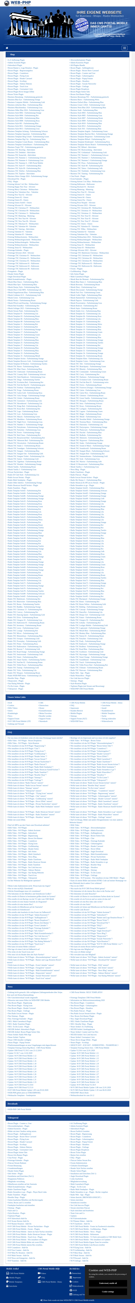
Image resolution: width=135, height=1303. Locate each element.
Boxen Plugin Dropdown (79, 89)
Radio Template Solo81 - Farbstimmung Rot (86, 594)
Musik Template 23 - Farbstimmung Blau (23, 340)
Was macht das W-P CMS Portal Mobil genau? (87, 889)
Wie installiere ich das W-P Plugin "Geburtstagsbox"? (89, 751)
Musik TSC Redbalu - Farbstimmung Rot (85, 435)
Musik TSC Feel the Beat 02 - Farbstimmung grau (26, 385)
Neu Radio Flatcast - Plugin (80, 1011)
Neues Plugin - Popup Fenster (18, 1043)
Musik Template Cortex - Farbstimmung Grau (87, 361)
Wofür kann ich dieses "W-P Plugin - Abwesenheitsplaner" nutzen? (32, 957)
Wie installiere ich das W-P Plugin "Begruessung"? (26, 746)
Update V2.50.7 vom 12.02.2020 (19, 1053)
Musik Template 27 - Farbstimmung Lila (22, 345)
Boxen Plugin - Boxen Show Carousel (84, 71)
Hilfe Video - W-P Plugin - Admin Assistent (23, 830)
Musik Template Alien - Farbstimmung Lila (86, 359)
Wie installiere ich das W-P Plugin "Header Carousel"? (90, 754)
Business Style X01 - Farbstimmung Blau (85, 129)
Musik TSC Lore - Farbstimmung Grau (22, 414)
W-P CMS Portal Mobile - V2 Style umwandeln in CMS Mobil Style (95, 1237)
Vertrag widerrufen (108, 719)
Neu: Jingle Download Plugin (81, 1019)
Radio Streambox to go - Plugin (81, 485)
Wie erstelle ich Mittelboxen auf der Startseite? (25, 907)
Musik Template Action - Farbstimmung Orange (25, 359)
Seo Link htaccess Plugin (79, 678)
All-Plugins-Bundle (77, 65)
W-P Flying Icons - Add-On (80, 1248)
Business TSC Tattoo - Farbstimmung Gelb (85, 168)
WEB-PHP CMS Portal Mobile (81, 689)
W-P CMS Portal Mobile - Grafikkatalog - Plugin (88, 1229)
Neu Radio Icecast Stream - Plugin (20, 1014)
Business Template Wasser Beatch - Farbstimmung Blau (90, 145)
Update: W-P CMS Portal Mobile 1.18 (21, 1064)
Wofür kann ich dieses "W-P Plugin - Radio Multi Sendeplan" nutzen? (33, 807)
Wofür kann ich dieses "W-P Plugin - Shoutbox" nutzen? (28, 817)
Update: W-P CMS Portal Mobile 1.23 (84, 1069)
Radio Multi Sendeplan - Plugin (19, 480)
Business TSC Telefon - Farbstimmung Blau (24, 171)
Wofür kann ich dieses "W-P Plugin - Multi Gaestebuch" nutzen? (93, 801)
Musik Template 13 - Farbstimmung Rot (22, 327)
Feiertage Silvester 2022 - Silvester (83, 250)
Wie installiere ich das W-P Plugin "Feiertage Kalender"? (28, 928)
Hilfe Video (74, 825)
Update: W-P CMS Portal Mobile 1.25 (84, 1072)
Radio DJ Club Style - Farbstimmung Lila (23, 475)
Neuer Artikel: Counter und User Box (83, 1032)
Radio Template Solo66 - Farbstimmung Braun (25, 575)
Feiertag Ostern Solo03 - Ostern (19, 203)
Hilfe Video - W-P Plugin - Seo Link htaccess (24, 867)
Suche (103, 716)
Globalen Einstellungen (78, 1166)
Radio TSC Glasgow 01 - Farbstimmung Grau (24, 620)
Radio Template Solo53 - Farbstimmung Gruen (87, 557)
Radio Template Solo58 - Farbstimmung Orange (25, 565)
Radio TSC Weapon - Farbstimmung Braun (23, 673)
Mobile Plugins (75, 713)
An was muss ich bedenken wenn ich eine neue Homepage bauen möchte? (35, 738)
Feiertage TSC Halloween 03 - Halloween (23, 266)
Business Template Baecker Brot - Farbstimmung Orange (91, 134)
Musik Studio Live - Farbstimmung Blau (85, 311)
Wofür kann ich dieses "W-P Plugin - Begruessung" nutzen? (92, 793)
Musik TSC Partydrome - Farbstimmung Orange (25, 427)
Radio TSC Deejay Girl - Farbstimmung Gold (86, 615)
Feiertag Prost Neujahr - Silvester (82, 203)
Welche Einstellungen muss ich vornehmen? (24, 891)
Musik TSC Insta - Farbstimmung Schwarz (85, 403)
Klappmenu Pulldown (15, 1179)
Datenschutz (43, 705)
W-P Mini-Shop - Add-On (79, 1253)
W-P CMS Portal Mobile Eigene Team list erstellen (88, 1242)
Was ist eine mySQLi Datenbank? (20, 889)
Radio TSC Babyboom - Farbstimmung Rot (23, 599)
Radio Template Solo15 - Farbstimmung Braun (87, 507)
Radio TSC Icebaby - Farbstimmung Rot (85, 623)
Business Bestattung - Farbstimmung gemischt (24, 97)
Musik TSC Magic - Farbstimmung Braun (85, 414)
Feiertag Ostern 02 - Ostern (17, 197)
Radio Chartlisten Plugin (16, 1189)
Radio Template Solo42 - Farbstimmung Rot (24, 544)
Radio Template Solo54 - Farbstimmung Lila (24, 559)
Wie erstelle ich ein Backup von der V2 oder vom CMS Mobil (30, 899)
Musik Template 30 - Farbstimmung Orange (86, 348)
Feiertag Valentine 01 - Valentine (19, 232)
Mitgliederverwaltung (78, 1182)
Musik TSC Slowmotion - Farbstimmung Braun (25, 443)
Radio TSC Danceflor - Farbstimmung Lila (85, 612)
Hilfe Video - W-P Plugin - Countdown (22, 841)
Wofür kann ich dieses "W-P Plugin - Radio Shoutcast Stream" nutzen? (33, 812)
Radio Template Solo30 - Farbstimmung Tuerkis (25, 528)
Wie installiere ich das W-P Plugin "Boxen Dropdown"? (28, 920)
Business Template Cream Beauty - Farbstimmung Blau (28, 142)
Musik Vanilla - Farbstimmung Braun (21, 467)
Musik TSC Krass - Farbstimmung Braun (85, 406)
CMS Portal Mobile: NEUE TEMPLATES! (86, 992)
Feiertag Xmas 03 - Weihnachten (82, 248)
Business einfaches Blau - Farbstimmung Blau (24, 105)
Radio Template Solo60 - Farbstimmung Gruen (25, 567)
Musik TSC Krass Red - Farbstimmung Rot (23, 409)
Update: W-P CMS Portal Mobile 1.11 (84, 1053)
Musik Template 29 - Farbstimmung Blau (23, 348)
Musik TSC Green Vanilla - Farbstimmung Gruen (88, 398)
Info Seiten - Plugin (15, 1174)
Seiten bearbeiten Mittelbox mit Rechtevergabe (25, 1200)
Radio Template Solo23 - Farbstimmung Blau (86, 517)
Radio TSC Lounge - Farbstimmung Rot (22, 631)
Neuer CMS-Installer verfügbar (19, 1040)
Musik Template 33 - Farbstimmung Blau (23, 353)
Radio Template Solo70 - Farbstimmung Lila (24, 580)
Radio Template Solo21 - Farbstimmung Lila (86, 514)
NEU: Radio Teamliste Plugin (18, 1024)
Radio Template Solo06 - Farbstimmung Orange (25, 496)
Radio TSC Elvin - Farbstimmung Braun (22, 617)
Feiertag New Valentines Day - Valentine (22, 192)
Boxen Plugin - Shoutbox (79, 81)
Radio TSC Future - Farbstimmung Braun (85, 617)
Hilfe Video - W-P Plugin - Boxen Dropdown (24, 741)
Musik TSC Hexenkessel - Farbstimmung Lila (24, 403)
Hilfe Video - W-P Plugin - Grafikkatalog (22, 846)
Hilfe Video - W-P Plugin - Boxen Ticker (85, 741)
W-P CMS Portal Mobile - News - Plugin (85, 1232)
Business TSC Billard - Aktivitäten (82, 147)
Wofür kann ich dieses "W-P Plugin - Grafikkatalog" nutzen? (30, 799)
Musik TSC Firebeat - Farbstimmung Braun (23, 388)
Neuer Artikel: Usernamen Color (82, 1037)
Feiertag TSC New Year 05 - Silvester (83, 219)
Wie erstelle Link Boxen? (79, 910)
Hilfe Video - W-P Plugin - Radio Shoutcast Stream (26, 862)
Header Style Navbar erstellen (81, 1168)
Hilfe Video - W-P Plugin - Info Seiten (21, 852)
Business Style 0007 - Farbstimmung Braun (86, 118)
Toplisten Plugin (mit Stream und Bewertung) (86, 686)
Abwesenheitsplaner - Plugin (18, 1126)
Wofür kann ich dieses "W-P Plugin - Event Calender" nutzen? (30, 965)
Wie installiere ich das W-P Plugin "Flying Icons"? (26, 751)
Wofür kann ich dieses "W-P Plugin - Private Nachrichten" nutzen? (32, 804)
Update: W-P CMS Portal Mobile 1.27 (84, 1074)
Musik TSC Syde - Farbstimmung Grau (84, 459)
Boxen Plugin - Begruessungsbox (20, 71)
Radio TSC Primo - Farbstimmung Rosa (22, 644)
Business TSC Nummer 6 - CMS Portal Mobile (25, 163)
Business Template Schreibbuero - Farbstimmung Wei (27, 145)
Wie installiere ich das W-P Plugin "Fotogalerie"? (88, 928)
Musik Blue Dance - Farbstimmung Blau (22, 282)
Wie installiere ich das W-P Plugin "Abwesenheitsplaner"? (91, 743)
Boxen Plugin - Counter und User (82, 73)
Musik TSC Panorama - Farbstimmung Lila (86, 425)
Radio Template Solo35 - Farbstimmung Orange (87, 533)
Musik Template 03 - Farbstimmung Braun (23, 316)
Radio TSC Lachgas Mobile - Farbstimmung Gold (88, 625)
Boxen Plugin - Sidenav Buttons (19, 84)
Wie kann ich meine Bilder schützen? (21, 947)
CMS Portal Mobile (77, 703)
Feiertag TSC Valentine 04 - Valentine (21, 226)
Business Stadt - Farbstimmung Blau (83, 110)
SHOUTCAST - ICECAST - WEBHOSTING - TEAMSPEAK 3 (93, 1045)
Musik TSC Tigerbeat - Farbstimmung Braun (24, 462)
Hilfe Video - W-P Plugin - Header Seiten (23, 849)
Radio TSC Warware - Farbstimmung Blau (85, 670)
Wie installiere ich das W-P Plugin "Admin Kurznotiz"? (28, 915)
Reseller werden (44, 716)
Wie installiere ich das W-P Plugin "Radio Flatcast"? (27, 764)
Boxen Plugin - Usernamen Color (20, 89)
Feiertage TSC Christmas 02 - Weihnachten (86, 256)
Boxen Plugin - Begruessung (80, 1134)
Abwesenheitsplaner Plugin (80, 60)
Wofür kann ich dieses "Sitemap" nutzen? (23, 788)
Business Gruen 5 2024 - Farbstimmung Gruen (87, 105)
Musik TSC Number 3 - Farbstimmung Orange (25, 425)
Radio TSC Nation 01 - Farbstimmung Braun (86, 636)
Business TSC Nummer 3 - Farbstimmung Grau (87, 158)
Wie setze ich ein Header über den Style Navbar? (25, 955)
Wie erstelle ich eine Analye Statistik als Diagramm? (27, 902)
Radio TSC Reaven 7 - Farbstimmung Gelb (23, 649)
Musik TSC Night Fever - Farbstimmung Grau (24, 422)
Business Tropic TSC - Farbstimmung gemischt (25, 147)
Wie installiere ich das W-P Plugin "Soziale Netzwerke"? (91, 939)
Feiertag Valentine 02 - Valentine (82, 232)
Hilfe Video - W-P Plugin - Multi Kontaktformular (88, 854)
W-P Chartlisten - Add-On (79, 1224)
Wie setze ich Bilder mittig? (80, 952)
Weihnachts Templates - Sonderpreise (21, 1095)
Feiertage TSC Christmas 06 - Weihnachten (86, 261)
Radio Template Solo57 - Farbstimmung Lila (86, 562)
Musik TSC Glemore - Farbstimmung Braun (86, 396)
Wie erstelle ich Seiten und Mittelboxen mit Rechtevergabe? (92, 907)
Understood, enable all (108, 1283)
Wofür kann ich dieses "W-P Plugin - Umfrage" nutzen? (90, 817)
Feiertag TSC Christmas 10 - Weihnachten (85, 211)
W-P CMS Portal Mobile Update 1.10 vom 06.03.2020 (90, 1090)
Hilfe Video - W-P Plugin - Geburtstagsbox (85, 844)
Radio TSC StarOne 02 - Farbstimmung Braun (24, 662)
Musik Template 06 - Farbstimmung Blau (23, 319)
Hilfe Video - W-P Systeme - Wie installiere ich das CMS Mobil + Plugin (97, 878)
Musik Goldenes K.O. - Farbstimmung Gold (24, 295)
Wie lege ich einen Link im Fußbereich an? (23, 949)
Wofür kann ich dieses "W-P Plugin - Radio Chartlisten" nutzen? (93, 804)
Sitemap (73, 716)
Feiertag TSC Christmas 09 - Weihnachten (23, 211)
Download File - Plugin (16, 179)
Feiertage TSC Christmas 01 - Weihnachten (23, 256)
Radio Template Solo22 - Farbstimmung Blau (24, 517)
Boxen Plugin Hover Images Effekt (20, 92)
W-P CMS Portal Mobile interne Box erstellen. (25, 1245)
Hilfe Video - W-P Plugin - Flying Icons (22, 844)
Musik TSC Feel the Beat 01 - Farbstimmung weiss (89, 382)
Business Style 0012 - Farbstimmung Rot (85, 126)
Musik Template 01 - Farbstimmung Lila (22, 314)
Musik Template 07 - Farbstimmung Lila (85, 319)
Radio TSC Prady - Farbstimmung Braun (85, 641)
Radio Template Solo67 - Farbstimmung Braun (87, 575)
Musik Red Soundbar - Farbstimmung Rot (23, 306)
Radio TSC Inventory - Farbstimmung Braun (24, 625)
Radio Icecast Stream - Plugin (18, 477)
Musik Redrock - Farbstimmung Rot (83, 306)
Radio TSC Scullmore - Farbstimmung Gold (86, 652)
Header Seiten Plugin (15, 274)
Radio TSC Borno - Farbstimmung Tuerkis (23, 604)
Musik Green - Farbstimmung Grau (20, 298)
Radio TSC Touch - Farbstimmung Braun (85, 662)
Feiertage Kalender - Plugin (18, 250)
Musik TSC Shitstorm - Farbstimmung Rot (85, 438)
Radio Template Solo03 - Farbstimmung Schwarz (88, 491)
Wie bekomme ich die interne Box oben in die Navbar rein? (92, 891)
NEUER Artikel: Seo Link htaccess (83, 1035)
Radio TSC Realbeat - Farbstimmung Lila (85, 647)
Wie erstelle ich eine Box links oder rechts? (86, 902)
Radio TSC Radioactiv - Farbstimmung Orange (87, 644)
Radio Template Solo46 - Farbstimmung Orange (25, 549)
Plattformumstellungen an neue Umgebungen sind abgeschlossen (31, 1045)
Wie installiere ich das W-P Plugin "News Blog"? (88, 933)
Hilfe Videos (12, 708)
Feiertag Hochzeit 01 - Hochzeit (81, 187)
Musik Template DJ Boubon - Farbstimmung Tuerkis (27, 364)
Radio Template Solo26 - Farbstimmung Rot (24, 522)
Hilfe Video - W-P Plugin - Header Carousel (86, 846)
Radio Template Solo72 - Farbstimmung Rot (24, 583)
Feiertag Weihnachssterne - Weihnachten (22, 237)
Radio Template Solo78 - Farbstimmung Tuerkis (25, 591)
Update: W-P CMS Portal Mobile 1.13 (84, 1056)
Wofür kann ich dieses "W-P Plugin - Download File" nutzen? (92, 960)
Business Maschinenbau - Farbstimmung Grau (24, 108)
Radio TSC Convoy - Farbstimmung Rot (22, 612)
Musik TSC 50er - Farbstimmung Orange (85, 364)
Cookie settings (108, 1292)
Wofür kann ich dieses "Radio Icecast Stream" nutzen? (27, 786)
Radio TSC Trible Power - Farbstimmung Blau (25, 665)
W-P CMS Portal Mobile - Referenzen (84, 1234)
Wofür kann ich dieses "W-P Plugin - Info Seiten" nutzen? (91, 968)
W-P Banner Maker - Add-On (80, 1221)
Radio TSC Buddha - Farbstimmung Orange (24, 607)
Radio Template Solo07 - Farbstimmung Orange (87, 496)
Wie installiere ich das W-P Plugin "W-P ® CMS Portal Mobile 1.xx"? (95, 944)
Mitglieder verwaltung (16, 1182)
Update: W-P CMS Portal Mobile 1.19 (84, 1064)
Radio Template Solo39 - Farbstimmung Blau (86, 538)
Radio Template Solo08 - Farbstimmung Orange (25, 499)
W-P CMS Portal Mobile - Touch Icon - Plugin (24, 1237)
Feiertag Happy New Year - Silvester (21, 187)
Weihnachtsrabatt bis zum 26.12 (81, 1095)
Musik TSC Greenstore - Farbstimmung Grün (24, 401)
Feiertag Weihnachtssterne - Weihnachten (23, 245)
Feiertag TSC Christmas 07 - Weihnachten (23, 208)
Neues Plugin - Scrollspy (79, 1043)
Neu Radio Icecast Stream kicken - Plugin (85, 1014)
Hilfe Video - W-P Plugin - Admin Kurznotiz (86, 830)
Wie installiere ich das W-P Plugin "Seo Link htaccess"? (28, 936)
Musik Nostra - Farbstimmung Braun (21, 300)
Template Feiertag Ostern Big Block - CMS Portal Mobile (29, 1048)
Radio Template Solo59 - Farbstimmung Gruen (87, 565)
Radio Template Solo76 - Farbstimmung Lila (24, 588)
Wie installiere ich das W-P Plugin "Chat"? (23, 749)
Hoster (41, 708)
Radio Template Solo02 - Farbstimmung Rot (24, 491)
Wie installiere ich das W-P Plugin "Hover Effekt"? (88, 756)
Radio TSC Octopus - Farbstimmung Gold (23, 639)
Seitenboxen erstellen (77, 1203)
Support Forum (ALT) (78, 719)
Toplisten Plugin (13, 1216)
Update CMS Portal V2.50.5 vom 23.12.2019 (24, 1050)
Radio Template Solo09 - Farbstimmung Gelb (86, 499)
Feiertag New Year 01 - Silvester (82, 192)
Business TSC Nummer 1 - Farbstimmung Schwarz (89, 155)
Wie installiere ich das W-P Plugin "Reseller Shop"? (26, 775)
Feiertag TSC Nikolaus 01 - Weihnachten (22, 224)
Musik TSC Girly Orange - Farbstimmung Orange (26, 396)
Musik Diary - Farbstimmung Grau (82, 287)
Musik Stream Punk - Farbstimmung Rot (22, 311)
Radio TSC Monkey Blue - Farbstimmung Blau (87, 633)
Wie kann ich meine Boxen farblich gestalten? (87, 947)
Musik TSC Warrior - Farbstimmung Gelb (85, 462)
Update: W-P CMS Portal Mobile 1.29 (21, 1077)
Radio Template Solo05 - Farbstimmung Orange (87, 493)
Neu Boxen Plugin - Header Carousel (21, 1008)
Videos (42, 1273)
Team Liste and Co (77, 1213)
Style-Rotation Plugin (78, 684)
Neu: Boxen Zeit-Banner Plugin (81, 1016)
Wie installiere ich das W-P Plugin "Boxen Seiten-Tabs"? (91, 746)
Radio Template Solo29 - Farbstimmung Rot (86, 525)
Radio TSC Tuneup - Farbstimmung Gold (23, 668)
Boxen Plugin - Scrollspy (17, 81)
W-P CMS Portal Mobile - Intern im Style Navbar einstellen (29, 1232)
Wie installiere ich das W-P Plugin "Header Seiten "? (27, 756)
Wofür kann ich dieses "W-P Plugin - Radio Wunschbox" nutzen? (94, 815)
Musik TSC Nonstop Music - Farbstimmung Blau (88, 422)
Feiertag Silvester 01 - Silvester (19, 205)
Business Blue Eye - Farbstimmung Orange (23, 100)
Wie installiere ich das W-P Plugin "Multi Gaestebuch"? (90, 759)
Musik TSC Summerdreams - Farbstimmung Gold (88, 456)
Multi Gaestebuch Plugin (79, 277)
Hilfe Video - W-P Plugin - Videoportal (22, 878)
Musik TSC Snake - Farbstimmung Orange (85, 443)
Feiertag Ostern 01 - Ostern (80, 195)
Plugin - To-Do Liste (77, 1187)
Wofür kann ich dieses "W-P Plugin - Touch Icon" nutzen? (29, 978)
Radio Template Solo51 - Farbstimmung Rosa (86, 554)
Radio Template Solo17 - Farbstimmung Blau (86, 509)
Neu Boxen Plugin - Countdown (81, 1003)
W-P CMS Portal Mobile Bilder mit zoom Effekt (25, 1242)
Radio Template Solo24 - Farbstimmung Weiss (25, 520)
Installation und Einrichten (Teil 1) (82, 1174)
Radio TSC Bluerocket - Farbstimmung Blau (24, 602)
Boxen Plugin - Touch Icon (17, 86)
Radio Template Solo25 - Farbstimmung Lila (86, 520)
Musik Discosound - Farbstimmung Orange (86, 290)
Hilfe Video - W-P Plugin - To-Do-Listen (85, 873)
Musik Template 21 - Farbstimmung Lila (22, 337)
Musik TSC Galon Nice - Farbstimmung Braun (87, 393)
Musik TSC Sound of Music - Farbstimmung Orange (89, 446)
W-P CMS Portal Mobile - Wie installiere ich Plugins (27, 1240)
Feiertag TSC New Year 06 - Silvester (21, 221)
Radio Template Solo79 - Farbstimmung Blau (86, 591)
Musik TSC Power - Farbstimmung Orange (23, 433)
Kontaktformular (45, 711)
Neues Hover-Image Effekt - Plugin (83, 1040)
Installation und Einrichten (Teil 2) (20, 1176)
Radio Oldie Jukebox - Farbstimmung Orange (24, 483)
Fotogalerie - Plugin (15, 271)
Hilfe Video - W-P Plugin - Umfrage (83, 875)
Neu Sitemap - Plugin (15, 1016)
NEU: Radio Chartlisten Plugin (81, 1021)
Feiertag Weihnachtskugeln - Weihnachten (85, 240)
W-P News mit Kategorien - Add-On (21, 1258)
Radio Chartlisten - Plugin (79, 472)
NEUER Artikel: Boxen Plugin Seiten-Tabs (23, 1032)
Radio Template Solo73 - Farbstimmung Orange (87, 583)
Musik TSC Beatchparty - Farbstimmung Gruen (87, 366)
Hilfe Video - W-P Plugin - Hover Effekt (84, 849)
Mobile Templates (108, 713)
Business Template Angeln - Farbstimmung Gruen (88, 131)
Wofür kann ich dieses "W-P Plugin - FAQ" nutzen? (89, 965)
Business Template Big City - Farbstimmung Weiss (26, 139)
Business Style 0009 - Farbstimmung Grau (85, 121)
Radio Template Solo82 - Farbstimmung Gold (24, 596)
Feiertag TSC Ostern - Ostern (80, 224)
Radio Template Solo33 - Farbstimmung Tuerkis (87, 530)
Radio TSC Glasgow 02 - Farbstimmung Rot (86, 620)
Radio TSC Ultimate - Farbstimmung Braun (86, 668)
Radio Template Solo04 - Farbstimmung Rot (24, 493)
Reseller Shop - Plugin (16, 678)
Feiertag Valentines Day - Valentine (83, 234)
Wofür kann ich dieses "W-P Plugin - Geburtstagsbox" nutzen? (93, 796)
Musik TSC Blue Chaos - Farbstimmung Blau (24, 369)
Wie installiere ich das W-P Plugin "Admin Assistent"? (90, 912)
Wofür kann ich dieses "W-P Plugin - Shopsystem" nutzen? (29, 973)
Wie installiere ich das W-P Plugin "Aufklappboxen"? (27, 918)
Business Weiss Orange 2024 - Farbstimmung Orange (27, 176)
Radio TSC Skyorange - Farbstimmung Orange (87, 654)
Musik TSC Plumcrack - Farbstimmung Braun (87, 430)
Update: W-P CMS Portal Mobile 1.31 (21, 1080)
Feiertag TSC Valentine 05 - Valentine (84, 226)
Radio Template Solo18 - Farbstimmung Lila (24, 512)
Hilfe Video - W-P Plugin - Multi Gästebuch (24, 854)
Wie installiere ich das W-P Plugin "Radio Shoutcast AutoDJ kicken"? (33, 770)
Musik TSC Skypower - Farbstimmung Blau (86, 440)
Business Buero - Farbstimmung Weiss (84, 100)
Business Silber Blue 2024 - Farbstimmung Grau (25, 110)
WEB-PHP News (76, 721)
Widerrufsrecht (107, 721)
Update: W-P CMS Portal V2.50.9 (82, 1085)
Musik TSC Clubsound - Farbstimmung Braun (24, 372)
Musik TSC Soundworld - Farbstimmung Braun (87, 448)
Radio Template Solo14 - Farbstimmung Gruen (25, 507)
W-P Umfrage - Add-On (78, 1261)
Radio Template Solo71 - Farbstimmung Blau (86, 580)
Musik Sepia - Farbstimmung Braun (83, 308)
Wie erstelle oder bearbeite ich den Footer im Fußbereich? (29, 912)
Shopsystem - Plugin (15, 681)
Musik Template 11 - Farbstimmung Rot (22, 324)
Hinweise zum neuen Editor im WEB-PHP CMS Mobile (28, 1000)
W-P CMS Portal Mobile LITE (19, 721)
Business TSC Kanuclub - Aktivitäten (21, 155)
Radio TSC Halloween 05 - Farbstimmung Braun (25, 623)
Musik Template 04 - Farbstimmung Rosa (85, 316)
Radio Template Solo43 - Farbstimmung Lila (86, 544)
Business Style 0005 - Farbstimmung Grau (85, 116)
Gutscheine (105, 705)
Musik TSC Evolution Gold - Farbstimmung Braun (88, 380)
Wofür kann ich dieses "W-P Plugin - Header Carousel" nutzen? (93, 799)
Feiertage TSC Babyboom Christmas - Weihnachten (89, 253)
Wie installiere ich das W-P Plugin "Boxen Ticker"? (89, 920)
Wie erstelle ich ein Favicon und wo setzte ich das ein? (90, 899)
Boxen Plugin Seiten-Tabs (79, 92)
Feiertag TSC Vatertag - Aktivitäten (20, 229)
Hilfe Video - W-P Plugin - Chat (81, 838)
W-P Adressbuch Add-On (17, 1219)
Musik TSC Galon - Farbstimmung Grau (85, 390)
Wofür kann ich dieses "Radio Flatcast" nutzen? (25, 783)
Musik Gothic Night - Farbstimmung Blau (85, 295)
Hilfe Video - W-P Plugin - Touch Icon (22, 875)
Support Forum (13, 719)
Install (104, 708)
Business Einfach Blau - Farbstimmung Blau (86, 102)
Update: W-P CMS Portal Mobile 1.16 (21, 1061)
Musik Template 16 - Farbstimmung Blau (85, 330)
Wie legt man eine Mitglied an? (81, 949)
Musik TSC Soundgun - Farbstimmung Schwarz (25, 448)
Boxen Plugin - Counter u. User (19, 1123)
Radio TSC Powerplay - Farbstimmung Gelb (24, 641)
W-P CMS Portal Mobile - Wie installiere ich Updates (89, 1240)
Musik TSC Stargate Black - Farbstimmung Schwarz (89, 451)
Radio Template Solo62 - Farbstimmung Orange (25, 570)
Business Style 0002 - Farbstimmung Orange (24, 113)
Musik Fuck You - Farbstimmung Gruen (84, 293)
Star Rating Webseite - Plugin (18, 684)
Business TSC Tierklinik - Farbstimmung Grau (87, 171)
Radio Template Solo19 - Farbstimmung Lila (86, 512)
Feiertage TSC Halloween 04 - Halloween (85, 266)
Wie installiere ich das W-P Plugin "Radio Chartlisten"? (90, 762)
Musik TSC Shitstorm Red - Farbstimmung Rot (25, 440)
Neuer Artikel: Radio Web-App (19, 1035)
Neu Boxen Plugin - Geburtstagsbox (83, 1006)
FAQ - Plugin (12, 182)
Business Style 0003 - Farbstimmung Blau (85, 113)
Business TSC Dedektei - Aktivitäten (21, 152)
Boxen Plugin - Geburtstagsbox (81, 76)
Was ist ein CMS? (76, 886)
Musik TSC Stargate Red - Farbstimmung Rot (86, 454)
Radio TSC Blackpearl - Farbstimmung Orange (87, 599)
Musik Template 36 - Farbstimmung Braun (85, 356)
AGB (9, 703)
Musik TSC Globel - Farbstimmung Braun (23, 398)
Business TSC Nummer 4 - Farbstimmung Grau (25, 160)
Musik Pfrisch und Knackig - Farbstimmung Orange (27, 303)
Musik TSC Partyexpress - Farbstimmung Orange (88, 427)
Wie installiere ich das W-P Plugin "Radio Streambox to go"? (92, 770)
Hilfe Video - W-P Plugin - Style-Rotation (23, 743)
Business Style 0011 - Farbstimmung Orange (24, 126)
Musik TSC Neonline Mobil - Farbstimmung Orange (89, 419)
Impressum (74, 708)
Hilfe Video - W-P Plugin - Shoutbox (83, 867)
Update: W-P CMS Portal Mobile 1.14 (21, 1058)
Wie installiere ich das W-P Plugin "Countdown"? (88, 749)
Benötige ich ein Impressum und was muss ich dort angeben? (92, 738)
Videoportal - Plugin (15, 689)
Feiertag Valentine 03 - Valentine (19, 234)
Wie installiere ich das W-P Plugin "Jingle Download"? (90, 931)
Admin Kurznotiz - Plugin (17, 1129)
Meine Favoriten (45, 713)
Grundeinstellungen (15, 1168)
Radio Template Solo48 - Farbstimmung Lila (24, 551)
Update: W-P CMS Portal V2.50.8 (20, 1085)
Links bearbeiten (76, 1179)
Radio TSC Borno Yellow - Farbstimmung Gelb (87, 604)
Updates (73, 1216)
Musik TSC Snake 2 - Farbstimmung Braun (23, 446)
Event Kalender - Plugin (78, 179)
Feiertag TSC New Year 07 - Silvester (83, 221)
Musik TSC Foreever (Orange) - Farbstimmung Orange (90, 388)
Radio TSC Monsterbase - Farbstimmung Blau (24, 636)
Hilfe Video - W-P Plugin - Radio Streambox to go (88, 862)
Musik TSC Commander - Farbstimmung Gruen (87, 372)
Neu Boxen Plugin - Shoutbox (81, 1008)
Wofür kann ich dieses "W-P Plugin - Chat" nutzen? (26, 796)
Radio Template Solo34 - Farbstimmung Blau (24, 533)
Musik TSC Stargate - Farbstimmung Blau (23, 451)
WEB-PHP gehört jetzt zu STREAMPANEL (24, 1093)
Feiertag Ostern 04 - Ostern (80, 197)
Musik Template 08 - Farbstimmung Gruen (23, 322)
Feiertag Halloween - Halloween (82, 184)
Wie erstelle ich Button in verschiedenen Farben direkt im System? (94, 896)
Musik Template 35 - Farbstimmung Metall (23, 356)
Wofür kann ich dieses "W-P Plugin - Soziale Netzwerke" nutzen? (32, 976)
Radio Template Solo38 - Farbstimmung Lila (24, 538)
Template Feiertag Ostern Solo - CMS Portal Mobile (89, 1048)
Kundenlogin (12, 713)
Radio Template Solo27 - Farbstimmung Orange (87, 522)
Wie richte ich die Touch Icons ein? (20, 952)
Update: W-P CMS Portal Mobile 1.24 (21, 1072)
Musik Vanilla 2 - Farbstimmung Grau (84, 467)
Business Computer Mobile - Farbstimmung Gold (26, 102)
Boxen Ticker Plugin (15, 94)
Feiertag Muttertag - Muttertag (81, 189)
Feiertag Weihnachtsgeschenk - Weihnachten (24, 240)
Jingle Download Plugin (16, 277)
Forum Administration (78, 1163)
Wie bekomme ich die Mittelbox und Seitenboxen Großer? (29, 894)
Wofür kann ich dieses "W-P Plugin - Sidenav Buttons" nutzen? (93, 973)
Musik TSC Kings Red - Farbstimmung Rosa (24, 406)
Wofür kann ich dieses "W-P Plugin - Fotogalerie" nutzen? (29, 968)
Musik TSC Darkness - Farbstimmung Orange (87, 377)
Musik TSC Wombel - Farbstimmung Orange (24, 464)
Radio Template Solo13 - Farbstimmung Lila (86, 504)
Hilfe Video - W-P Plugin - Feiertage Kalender (87, 841)
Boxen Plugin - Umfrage (79, 86)
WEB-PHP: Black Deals (79, 1093)
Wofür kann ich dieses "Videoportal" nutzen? (24, 791)
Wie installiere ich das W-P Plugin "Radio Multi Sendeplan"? (30, 767)
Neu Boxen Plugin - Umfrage (18, 1011)
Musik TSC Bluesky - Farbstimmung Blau (85, 369)
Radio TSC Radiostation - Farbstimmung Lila (24, 647)
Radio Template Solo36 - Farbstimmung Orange (25, 536)
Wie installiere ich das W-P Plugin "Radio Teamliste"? (27, 772)
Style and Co (12, 1211)
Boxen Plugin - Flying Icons (18, 76)
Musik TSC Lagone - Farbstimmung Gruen (86, 411)
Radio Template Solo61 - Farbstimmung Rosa (86, 567)
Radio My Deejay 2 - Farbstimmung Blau (85, 480)
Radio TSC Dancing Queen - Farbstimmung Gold (26, 615)
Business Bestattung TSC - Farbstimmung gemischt (89, 97)
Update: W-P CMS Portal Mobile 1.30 (84, 1077)
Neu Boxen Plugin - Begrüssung (19, 1003)
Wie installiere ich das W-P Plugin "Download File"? (89, 923)
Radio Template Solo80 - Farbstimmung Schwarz (26, 594)
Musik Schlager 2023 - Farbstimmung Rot (23, 308)
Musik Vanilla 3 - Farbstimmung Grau (21, 470)
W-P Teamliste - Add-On (16, 1261)
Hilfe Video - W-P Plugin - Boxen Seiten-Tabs (87, 836)
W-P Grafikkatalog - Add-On (80, 1250)
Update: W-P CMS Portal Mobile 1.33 (21, 1082)
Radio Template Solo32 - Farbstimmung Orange (25, 530)
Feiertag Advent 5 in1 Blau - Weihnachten (85, 182)
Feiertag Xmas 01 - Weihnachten (82, 245)
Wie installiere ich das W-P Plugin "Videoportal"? (88, 780)
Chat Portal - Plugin (77, 176)
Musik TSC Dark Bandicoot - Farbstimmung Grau (26, 377)
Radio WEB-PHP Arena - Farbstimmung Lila (24, 676)
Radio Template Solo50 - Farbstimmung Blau (24, 554)
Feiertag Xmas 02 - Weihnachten (19, 248)
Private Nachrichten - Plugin (18, 472)
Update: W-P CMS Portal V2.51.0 (20, 1087)
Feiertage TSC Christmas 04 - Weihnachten (86, 258)
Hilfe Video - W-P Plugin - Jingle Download (86, 852)
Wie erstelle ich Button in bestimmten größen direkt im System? (31, 896)
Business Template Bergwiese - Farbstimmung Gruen (89, 137)
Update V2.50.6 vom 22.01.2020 (82, 1050)
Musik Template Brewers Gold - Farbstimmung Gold (27, 361)
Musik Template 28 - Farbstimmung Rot (84, 345)
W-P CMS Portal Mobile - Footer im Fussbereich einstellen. (92, 1226)
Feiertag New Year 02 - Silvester (19, 195)
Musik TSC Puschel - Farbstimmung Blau (85, 433)
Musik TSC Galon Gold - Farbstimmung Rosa (24, 393)
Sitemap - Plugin (76, 681)
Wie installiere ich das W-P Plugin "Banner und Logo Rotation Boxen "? (96, 918)
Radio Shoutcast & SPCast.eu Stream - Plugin (87, 483)
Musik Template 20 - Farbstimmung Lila (85, 335)
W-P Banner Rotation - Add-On (19, 1224)
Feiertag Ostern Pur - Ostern (80, 200)
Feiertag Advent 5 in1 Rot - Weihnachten (22, 184)
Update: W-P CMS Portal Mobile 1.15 (84, 1058)
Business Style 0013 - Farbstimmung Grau (23, 129)
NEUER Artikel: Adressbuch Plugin (21, 1029)
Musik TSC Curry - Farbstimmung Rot (84, 374)
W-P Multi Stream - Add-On (18, 1256)
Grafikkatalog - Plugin (78, 271)
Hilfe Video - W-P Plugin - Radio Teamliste (23, 865)
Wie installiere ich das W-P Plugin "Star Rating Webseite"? (29, 941)
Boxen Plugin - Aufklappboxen (81, 68)
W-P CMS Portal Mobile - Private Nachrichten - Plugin (28, 1226)
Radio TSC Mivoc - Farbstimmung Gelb (22, 633)
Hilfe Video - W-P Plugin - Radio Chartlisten (24, 859)
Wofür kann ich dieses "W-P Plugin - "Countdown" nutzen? (92, 791)
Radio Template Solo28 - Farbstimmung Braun (25, 525)
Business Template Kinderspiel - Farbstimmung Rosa (89, 142)
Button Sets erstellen (77, 1155)
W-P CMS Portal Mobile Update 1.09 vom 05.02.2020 (27, 1090)
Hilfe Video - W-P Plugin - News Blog (22, 857)
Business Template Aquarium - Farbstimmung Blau (26, 134)
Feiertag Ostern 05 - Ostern (17, 200)
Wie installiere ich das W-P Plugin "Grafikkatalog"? (26, 754)
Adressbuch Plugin (14, 65)
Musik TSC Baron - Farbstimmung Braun (23, 366)
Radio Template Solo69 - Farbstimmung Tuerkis (87, 578)
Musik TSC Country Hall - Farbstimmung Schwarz (26, 374)
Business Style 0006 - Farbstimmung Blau (23, 118)
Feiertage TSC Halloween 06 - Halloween (23, 269)
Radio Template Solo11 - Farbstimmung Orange (87, 501)
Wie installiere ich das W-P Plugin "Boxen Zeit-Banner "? (29, 923)
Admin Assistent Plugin (16, 63)
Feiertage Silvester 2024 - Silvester (20, 253)
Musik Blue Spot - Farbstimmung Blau (22, 285)
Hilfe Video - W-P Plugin (17, 828)
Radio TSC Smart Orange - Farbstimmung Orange (88, 657)
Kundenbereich (107, 711)
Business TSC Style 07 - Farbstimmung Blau (24, 166)
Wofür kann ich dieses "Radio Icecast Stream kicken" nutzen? (92, 783)
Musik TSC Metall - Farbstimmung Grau (85, 417)
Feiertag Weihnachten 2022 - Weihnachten (85, 237)
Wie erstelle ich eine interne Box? (20, 904)
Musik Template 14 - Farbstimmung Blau (85, 327)
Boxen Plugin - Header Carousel (19, 79)
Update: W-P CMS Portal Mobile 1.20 (21, 1066)
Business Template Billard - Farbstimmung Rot (87, 139)
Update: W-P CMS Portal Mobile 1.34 (84, 1082)
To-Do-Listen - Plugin (15, 686)
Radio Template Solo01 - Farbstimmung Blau (86, 488)
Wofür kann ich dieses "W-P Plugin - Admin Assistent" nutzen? (93, 957)
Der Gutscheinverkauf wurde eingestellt (22, 998)
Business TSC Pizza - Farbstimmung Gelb (85, 163)
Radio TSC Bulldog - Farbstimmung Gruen (86, 607)
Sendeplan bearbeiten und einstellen (21, 1205)
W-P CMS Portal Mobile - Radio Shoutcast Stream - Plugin (29, 1234)
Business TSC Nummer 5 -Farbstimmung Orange (88, 160)
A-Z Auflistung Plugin (16, 60)
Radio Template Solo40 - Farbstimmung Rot (24, 541)
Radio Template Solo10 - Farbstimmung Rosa (24, 501)
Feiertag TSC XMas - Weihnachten (83, 229)
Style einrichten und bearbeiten (81, 1211)
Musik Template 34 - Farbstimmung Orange (86, 353)
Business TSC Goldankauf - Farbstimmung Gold (88, 152)
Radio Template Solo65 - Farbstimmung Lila (86, 573)
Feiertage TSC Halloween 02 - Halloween (85, 263)
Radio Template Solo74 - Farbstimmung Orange (25, 586)
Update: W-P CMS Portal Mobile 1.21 (84, 1066)
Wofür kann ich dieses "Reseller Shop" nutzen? (87, 786)
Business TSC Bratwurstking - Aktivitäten (85, 150)
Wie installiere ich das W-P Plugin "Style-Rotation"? (89, 941)
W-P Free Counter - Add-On (18, 1250)
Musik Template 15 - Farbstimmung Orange (24, 330)
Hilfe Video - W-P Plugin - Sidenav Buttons (23, 870)
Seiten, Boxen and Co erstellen (19, 1203)
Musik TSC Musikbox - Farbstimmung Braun (24, 419)
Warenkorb (42, 721)
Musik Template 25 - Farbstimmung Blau (23, 343)
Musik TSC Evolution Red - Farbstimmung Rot (25, 382)
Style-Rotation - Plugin (16, 1213)
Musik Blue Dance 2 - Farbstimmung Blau (85, 282)
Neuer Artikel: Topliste (16, 1037)
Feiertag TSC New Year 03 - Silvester (83, 216)
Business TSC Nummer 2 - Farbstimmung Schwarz (26, 158)
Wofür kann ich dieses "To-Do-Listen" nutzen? (87, 788)
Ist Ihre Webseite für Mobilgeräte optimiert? (24, 881)
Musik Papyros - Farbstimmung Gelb (83, 300)
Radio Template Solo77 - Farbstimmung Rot (86, 588)
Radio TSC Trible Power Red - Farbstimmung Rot (88, 665)
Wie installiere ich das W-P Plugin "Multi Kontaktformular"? (30, 933)
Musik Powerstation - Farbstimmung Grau (85, 303)
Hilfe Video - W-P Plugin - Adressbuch (22, 833)
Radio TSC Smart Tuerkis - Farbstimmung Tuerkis (26, 660)
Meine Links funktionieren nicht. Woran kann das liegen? (29, 886)
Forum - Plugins (76, 269)
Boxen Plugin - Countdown (17, 73)
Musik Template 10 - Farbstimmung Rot (84, 322)
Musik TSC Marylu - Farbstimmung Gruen (23, 417)
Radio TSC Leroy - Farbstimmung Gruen (23, 628)
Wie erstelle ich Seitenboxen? (18, 910)
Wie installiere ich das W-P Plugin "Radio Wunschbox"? (90, 772)
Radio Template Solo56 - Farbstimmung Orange (25, 562)
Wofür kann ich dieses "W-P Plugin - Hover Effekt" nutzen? (29, 801)
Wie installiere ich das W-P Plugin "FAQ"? (85, 926)
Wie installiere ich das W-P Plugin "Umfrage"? (25, 780)
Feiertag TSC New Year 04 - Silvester (21, 219)
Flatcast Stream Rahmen (16, 1163)
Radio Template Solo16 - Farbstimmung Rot (24, 509)
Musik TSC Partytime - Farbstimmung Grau (24, 430)
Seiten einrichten (76, 1200)
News (9, 716)
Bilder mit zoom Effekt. (16, 820)
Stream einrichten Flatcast (79, 1208)
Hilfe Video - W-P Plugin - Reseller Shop (85, 865)
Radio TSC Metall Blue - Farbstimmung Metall (87, 631)
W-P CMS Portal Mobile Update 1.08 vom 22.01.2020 (90, 1087)
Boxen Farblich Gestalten (79, 1131)
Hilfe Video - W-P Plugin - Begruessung (22, 836)
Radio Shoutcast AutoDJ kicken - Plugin (22, 485)
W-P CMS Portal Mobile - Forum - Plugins (23, 1229)
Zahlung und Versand (15, 724)
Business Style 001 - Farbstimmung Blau (22, 123)
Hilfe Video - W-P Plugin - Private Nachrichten (87, 857)
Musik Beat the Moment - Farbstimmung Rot (86, 279)
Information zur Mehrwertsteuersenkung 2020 (87, 1000)
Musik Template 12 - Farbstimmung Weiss (85, 324)
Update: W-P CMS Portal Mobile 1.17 (84, 1061)
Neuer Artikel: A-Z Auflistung (81, 1027)
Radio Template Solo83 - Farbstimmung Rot (86, 596)
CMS (40, 703)
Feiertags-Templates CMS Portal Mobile (85, 998)
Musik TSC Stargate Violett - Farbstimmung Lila (25, 456)
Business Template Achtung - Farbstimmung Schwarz (27, 131)
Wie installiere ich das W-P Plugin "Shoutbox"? (87, 775)
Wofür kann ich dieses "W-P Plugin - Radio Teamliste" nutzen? (31, 815)
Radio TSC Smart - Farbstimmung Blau (22, 657)
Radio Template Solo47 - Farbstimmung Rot (86, 549)
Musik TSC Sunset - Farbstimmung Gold (22, 459)
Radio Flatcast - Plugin (78, 475)
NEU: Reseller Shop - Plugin (80, 1024)
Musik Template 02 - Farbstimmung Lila (85, 314)
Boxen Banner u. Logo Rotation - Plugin (22, 68)
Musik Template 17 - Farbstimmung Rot (22, 332)
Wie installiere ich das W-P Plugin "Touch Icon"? (25, 944)
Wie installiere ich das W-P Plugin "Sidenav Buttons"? (27, 939)
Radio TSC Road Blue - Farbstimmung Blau (86, 649)
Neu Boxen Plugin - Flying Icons (20, 1006)
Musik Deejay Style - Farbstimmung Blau (23, 287)
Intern (10, 711)
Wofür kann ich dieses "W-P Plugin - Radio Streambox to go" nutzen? (95, 812)
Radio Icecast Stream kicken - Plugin (83, 477)
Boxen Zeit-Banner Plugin (79, 94)
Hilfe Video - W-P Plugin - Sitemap (83, 870)
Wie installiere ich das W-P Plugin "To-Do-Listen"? (89, 778)
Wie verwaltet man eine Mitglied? (82, 955)
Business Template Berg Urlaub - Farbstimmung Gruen (28, 137)
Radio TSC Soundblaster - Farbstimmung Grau (87, 660)
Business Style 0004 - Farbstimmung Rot (22, 116)
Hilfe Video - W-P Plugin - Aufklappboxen (85, 833)
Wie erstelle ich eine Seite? (80, 904)
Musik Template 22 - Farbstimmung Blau (85, 337)
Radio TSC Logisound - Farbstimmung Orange (87, 628)
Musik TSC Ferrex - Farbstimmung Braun (85, 385)
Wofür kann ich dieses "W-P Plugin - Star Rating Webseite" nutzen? (95, 976)
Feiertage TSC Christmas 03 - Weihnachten (23, 258)
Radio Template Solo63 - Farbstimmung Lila (86, 570)
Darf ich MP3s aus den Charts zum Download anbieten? (28, 825)
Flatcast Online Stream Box (80, 1160)
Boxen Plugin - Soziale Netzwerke (82, 84)
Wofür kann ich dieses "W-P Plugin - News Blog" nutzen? (91, 970)
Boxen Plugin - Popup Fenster (81, 79)
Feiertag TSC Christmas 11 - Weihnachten (23, 213)
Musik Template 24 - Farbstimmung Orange (86, 340)
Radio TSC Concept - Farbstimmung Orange (86, 610)
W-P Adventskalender (78, 1219)
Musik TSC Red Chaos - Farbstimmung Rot (24, 435)
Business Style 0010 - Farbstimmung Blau (85, 123)
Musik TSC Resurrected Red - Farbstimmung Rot (26, 438)
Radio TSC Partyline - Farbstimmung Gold (85, 639)
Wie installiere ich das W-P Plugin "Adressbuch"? (88, 915)
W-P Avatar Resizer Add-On (18, 1221)
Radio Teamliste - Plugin (16, 488)
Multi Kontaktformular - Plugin (19, 279)
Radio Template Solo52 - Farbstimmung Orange (25, 557)
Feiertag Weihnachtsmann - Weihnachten (85, 242)
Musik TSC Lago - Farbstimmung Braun (22, 411)
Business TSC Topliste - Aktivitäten (21, 174)
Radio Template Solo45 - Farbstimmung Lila (86, 546)
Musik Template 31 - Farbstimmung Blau (23, 351)
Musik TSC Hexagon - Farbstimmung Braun (86, 401)
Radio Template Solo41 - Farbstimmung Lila (86, 541)
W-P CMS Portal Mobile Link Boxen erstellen (87, 1245)
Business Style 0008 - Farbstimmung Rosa (23, 121)
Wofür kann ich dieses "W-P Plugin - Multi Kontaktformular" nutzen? (33, 970)
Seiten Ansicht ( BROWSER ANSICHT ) (85, 1197)
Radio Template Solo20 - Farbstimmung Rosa (24, 514)
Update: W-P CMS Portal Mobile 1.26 (21, 1074)
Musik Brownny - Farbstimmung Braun (84, 285)
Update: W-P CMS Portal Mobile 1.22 (21, 1069)
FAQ (71, 705)
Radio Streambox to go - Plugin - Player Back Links (27, 1192)
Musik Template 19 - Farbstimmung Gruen (23, 335)
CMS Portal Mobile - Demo (111, 703)
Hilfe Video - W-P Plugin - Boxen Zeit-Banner (24, 838)
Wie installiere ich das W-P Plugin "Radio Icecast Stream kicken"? (94, 764)
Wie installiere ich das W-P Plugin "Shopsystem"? (88, 936)
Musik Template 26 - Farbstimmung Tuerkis (86, 343)
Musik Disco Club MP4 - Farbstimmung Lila (24, 290)
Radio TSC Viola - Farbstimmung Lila (22, 670)
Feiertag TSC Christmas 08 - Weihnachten (85, 208)
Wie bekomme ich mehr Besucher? (82, 894)
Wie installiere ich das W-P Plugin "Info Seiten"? (25, 931)
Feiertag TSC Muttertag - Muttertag (21, 216)
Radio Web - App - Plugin (79, 673)
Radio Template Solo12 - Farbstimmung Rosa (24, 504)
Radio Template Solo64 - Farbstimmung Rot (24, 573)
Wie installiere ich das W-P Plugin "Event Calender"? (27, 926)
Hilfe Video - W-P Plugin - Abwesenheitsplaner (87, 828)
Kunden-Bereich (76, 711)
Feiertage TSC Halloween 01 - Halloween (23, 263)
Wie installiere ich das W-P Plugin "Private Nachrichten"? (29, 762)
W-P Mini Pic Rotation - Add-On (19, 1253)
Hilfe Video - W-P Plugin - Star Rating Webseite (25, 873)
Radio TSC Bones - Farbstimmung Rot (84, 602)
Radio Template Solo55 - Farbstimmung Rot (86, 559)
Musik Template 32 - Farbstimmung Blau (85, 351)
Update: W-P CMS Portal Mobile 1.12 (21, 1056)
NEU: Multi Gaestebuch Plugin (19, 1021)
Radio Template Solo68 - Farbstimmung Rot (24, 578)
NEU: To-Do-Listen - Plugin (18, 1027)
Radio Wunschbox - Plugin (80, 676)
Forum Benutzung (14, 1166)
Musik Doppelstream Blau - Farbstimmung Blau (25, 293)
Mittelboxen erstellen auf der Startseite (22, 1184)
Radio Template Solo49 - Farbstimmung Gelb (86, 551)
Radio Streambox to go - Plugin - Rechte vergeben (88, 1192)
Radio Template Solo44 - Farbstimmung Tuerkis (25, 546)
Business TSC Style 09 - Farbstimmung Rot (23, 168)
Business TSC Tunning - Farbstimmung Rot (86, 174)
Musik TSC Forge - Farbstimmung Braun (23, 390)
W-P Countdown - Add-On (17, 1248)
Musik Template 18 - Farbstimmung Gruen (85, 332)
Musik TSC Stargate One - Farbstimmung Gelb (25, 454)
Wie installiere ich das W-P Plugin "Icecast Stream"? (27, 759)
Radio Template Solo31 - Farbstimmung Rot (86, 528)
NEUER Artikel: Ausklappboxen (82, 1029)
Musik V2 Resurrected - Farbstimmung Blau (86, 464)
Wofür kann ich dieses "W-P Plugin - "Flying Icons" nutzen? (30, 793)
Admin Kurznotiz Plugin (79, 63)
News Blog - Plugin (77, 470)
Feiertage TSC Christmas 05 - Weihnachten (23, 261)
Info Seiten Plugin (76, 274)
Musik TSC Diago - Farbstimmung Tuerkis (23, 380)
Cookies (10, 705)
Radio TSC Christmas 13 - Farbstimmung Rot (24, 610)
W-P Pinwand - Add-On (78, 1258)
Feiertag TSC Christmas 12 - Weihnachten (85, 213)
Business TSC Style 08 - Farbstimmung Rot (86, 166)
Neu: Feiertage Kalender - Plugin (20, 1019)
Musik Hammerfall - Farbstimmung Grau (85, 298)
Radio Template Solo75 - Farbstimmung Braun (87, 586)
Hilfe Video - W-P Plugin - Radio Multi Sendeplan (88, 859)
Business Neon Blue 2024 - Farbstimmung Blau (87, 108)
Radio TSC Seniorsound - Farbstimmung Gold (24, 654)
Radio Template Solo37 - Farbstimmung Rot (86, 536)
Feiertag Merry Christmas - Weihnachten (22, 189)
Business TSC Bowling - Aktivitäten (21, 150)
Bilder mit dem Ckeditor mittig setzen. (22, 1131)
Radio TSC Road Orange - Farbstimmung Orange (26, 652)
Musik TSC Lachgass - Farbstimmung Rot (85, 409)
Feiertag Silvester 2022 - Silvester (82, 205)
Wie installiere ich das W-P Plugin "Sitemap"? (24, 778)
